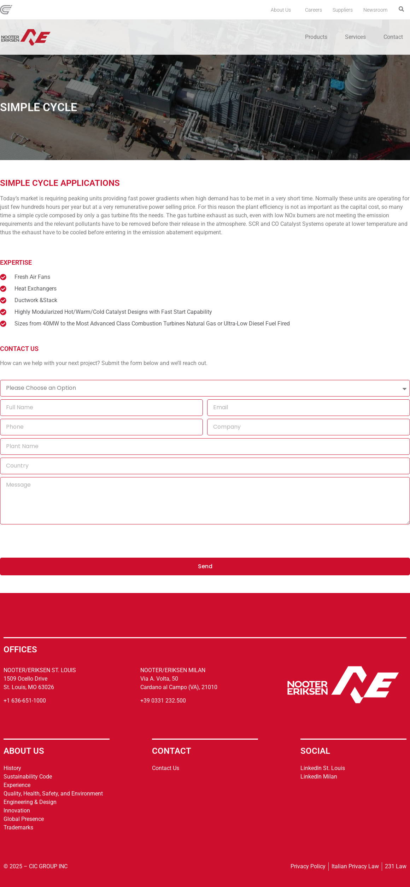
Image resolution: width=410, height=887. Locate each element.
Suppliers (343, 10)
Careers (313, 10)
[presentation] (53, 541)
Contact (393, 37)
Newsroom (375, 10)
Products (318, 37)
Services (357, 37)
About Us (282, 9)
